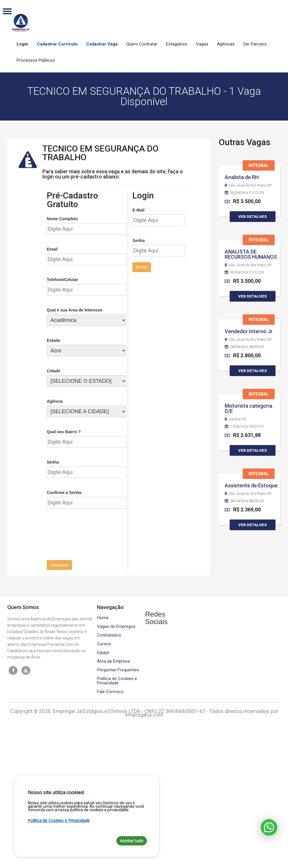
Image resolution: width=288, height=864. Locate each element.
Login (22, 44)
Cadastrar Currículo (57, 44)
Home (103, 617)
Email (52, 248)
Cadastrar (59, 564)
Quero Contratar (141, 44)
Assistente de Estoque (251, 485)
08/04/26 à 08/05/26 (244, 347)
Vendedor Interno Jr (249, 331)
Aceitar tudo (131, 840)
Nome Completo (62, 218)
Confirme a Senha (64, 492)
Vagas (202, 44)
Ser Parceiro (255, 44)
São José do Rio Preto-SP (248, 185)
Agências (226, 44)
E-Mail (138, 209)
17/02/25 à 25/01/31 (244, 426)
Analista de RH (242, 177)
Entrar (141, 266)
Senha (53, 461)
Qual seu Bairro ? (64, 431)
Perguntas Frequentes (118, 669)
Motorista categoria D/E (248, 408)
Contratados (109, 634)
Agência (54, 400)
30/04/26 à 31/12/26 (244, 193)
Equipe (103, 652)
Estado (53, 340)
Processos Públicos (36, 60)
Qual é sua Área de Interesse (74, 309)
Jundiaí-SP (235, 419)
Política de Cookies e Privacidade (117, 680)
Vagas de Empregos (116, 626)
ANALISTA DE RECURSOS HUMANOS (251, 254)
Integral (259, 165)
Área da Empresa (113, 660)
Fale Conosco (110, 691)
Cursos (104, 643)
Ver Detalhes (252, 216)
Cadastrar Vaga (102, 44)
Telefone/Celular (62, 279)
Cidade (53, 370)
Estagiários (176, 44)
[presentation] (91, 536)
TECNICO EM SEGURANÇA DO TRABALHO (100, 152)
